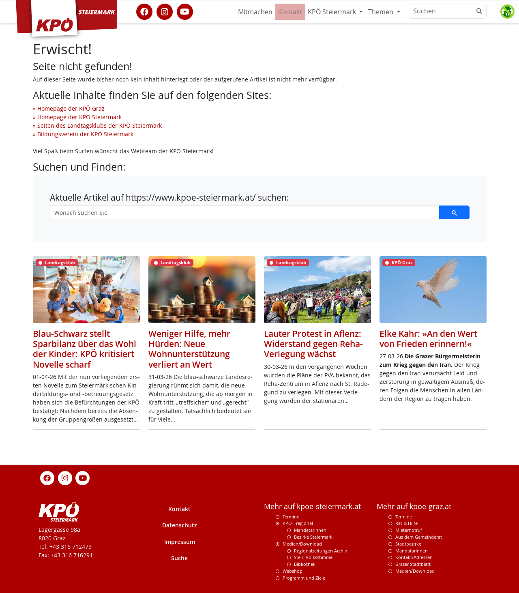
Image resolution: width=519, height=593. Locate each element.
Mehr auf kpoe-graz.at (414, 506)
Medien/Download (302, 544)
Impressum (179, 542)
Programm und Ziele (304, 578)
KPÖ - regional (298, 523)
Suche (179, 558)
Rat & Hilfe (406, 523)
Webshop (292, 571)
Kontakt (290, 11)
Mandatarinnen (310, 530)
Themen (381, 11)
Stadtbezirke (408, 544)
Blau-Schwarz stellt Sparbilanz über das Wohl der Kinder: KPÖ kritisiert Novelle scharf (84, 349)
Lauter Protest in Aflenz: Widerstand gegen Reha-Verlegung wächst (313, 344)
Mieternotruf (408, 530)
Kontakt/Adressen (414, 557)
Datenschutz (179, 525)
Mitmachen (255, 11)
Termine (291, 517)
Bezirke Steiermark (313, 537)
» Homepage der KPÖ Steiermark (77, 117)
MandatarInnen (411, 551)
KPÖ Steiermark (333, 11)
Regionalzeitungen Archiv (320, 551)
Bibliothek (304, 564)
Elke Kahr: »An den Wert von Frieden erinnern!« (428, 338)
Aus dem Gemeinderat (418, 537)
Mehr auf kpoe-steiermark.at (312, 506)
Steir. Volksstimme (313, 557)
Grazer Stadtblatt (413, 564)
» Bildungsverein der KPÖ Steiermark (83, 134)
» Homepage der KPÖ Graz (69, 108)
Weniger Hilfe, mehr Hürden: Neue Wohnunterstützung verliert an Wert (189, 349)
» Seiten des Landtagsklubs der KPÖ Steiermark (97, 125)
